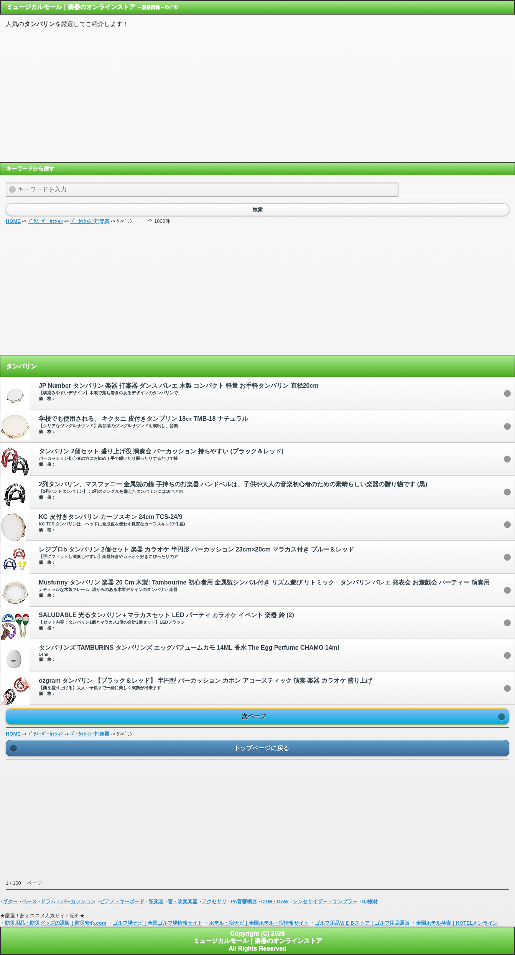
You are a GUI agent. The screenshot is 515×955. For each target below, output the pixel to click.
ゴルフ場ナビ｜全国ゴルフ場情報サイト (157, 923)
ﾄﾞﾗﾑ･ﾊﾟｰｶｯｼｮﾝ (45, 221)
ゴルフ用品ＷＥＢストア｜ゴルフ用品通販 (362, 923)
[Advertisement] (258, 94)
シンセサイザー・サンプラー (325, 901)
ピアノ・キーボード (122, 901)
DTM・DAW (275, 901)
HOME (13, 221)
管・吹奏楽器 (182, 901)
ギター (10, 901)
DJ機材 (370, 901)
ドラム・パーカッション (68, 901)
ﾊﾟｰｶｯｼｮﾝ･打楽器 (89, 221)
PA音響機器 (243, 901)
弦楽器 (156, 901)
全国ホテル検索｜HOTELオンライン (457, 923)
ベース (29, 901)
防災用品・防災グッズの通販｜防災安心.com (55, 923)
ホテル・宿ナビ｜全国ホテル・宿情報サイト (259, 923)
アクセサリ (214, 901)
